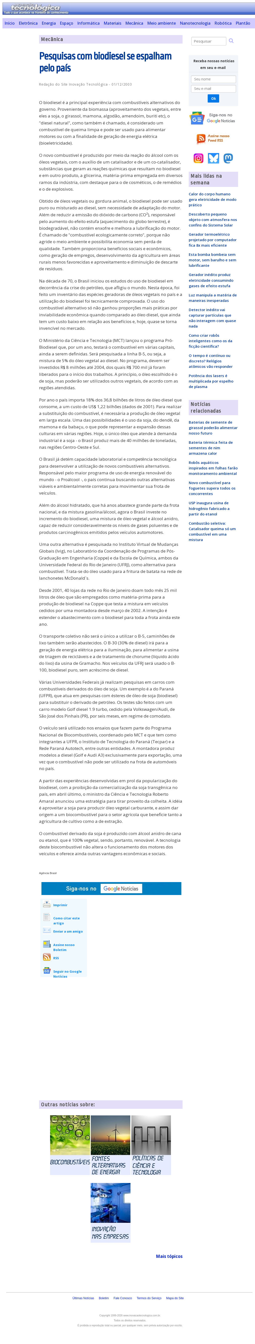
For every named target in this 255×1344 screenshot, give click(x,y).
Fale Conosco (123, 1298)
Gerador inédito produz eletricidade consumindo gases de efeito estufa (211, 280)
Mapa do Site (175, 1298)
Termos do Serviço (149, 1298)
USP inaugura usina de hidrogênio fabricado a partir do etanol (209, 508)
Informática (88, 23)
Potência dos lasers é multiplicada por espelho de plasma (211, 381)
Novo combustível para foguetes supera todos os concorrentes (212, 488)
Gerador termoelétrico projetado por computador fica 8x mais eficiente (213, 240)
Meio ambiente (161, 23)
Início (9, 23)
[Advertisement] (19, 109)
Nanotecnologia (195, 23)
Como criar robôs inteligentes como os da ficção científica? (210, 341)
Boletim (104, 1298)
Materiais (112, 23)
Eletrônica (28, 23)
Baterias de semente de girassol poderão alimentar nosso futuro (213, 428)
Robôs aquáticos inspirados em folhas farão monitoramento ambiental (213, 468)
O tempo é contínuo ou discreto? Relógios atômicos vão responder (211, 361)
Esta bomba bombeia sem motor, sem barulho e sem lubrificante (212, 260)
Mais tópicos (169, 1256)
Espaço (66, 23)
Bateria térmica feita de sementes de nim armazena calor (211, 448)
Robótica (223, 23)
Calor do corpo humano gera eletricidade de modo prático (212, 199)
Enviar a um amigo (68, 931)
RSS (56, 958)
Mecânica (134, 23)
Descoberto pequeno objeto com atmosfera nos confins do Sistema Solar (213, 219)
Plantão (243, 23)
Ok (213, 98)
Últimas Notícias (83, 1298)
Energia (49, 23)
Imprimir (60, 905)
